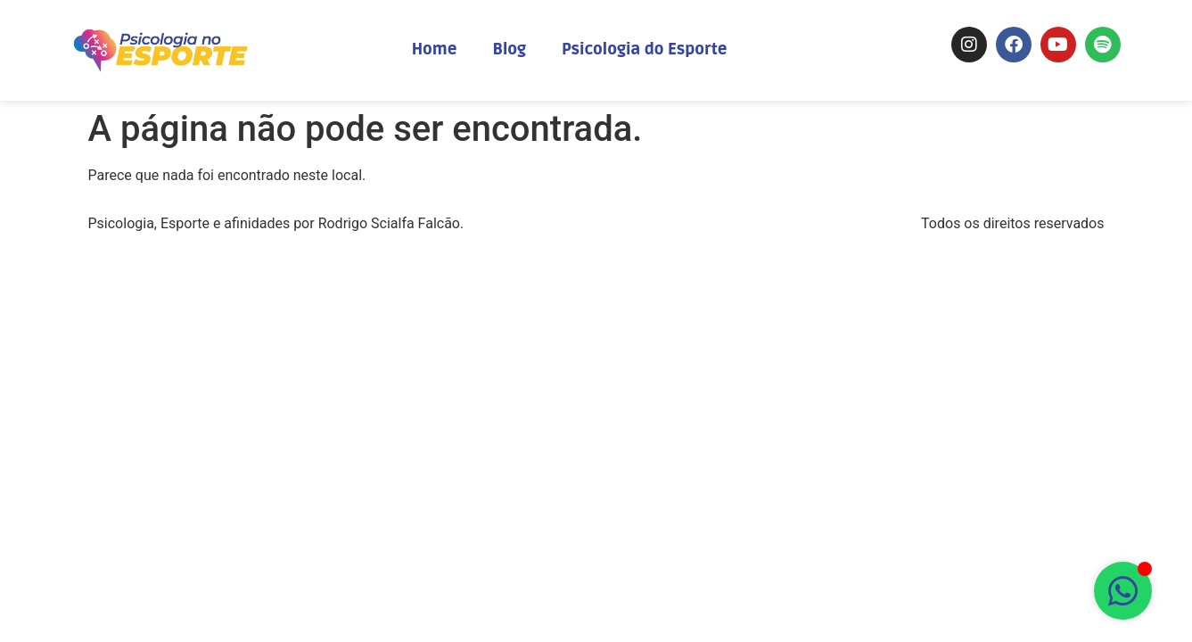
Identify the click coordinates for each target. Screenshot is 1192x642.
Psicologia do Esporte (644, 49)
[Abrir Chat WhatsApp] (1123, 591)
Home (434, 49)
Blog (509, 49)
